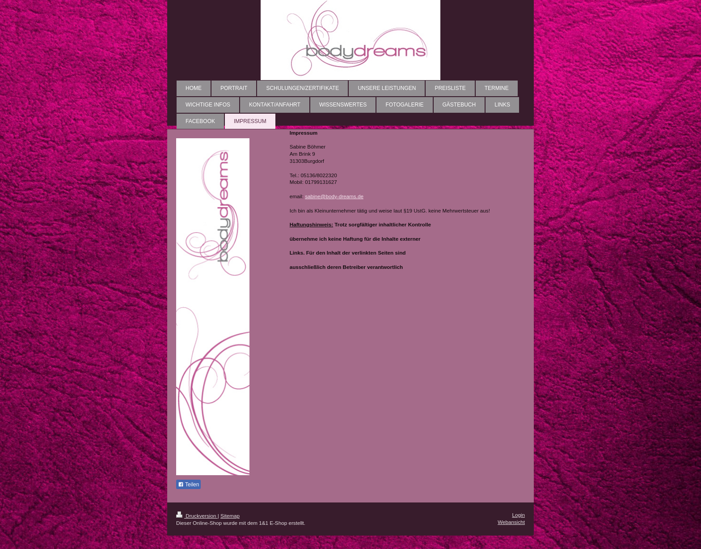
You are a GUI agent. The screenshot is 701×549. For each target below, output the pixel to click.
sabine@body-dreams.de (334, 196)
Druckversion (197, 516)
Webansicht (511, 522)
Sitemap (230, 516)
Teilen (188, 484)
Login (518, 515)
